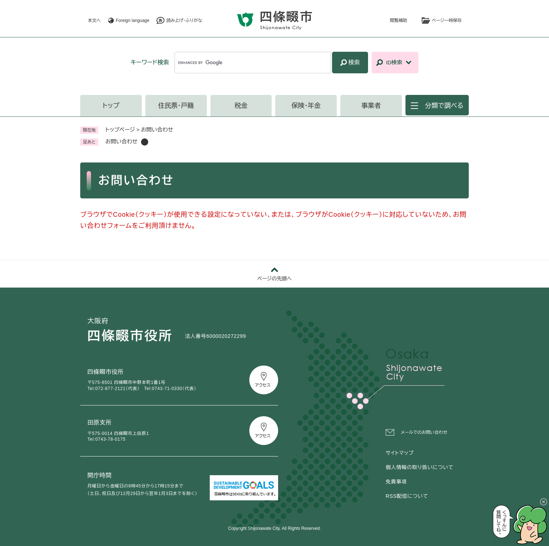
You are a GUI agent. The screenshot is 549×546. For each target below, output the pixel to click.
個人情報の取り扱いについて (419, 467)
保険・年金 (306, 105)
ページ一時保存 (447, 20)
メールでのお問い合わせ (424, 432)
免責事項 (396, 482)
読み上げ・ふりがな (184, 20)
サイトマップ (400, 453)
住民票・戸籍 (176, 105)
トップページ (120, 130)
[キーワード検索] (252, 62)
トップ (111, 105)
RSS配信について (407, 496)
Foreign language (132, 20)
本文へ (94, 20)
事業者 (371, 105)
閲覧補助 (398, 20)
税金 (241, 105)
